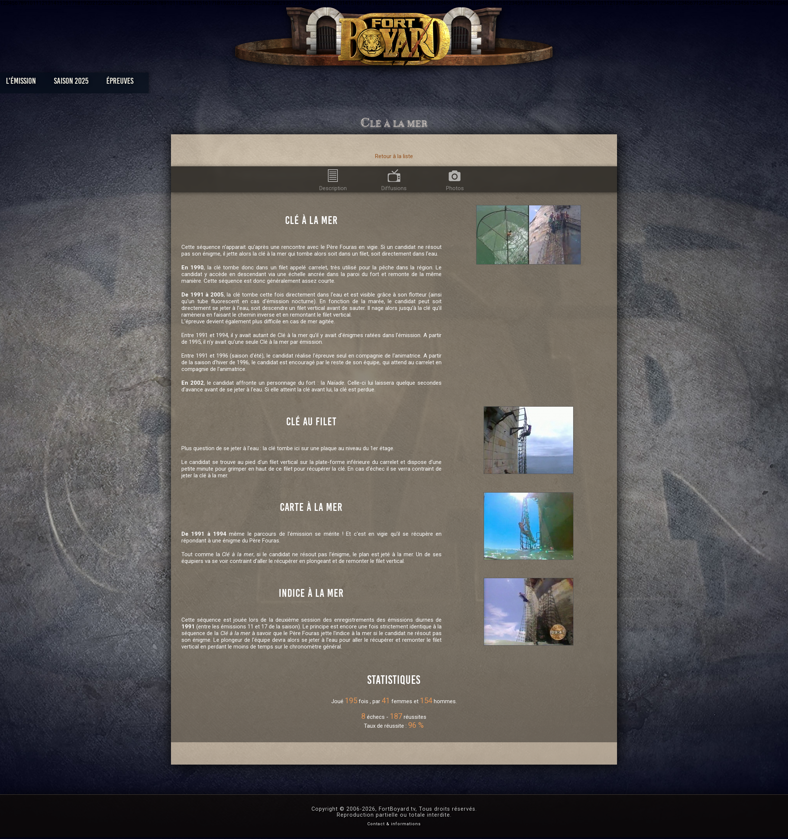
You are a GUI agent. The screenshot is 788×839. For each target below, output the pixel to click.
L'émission (228, 82)
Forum (485, 82)
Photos (368, 82)
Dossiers (445, 82)
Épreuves (326, 82)
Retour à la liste (394, 156)
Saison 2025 (278, 82)
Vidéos (405, 82)
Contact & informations (394, 824)
